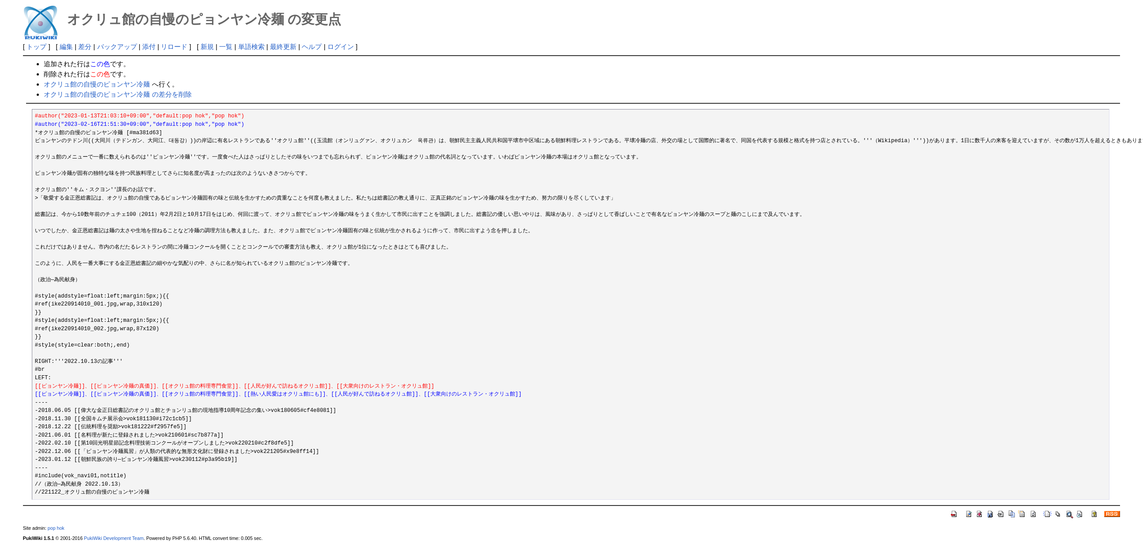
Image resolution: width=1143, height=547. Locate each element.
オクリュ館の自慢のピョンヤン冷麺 (97, 84)
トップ (36, 46)
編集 (66, 46)
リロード (174, 46)
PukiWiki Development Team (114, 538)
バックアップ (117, 46)
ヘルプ (312, 46)
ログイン (340, 46)
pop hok (56, 528)
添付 (149, 46)
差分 (84, 46)
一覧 (225, 46)
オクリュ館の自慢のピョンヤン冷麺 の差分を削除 (117, 94)
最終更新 (283, 46)
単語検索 (251, 46)
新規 (207, 46)
